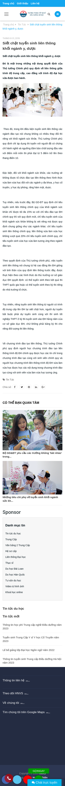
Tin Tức (10, 379)
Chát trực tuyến (44, 782)
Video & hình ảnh (14, 586)
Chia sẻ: (7, 387)
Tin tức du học (13, 533)
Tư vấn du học (13, 580)
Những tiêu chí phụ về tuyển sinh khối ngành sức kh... (30, 499)
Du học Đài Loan (14, 568)
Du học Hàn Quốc (15, 574)
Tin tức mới (11, 616)
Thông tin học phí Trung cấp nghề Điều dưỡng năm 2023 (32, 626)
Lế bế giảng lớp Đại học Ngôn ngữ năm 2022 (28, 650)
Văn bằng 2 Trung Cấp (17, 545)
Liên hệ (35, 3)
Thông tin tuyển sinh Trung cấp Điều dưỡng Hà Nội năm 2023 (32, 661)
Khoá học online (14, 592)
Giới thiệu (22, 3)
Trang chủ (8, 3)
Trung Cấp (11, 539)
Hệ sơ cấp (11, 551)
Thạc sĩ (9, 562)
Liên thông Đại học (15, 557)
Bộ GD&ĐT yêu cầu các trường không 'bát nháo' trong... (32, 454)
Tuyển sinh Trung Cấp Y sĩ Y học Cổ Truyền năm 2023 (31, 639)
